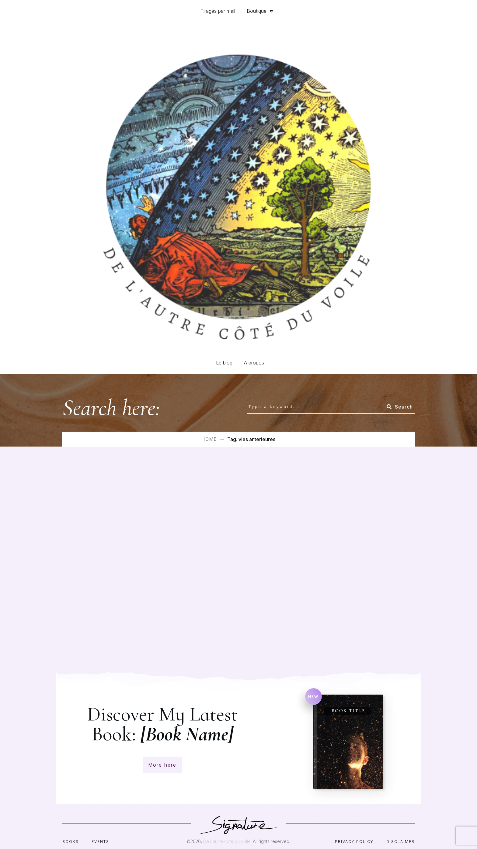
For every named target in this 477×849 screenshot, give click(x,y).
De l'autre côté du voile (227, 832)
